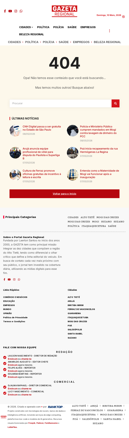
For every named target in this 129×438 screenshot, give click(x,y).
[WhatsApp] (21, 11)
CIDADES (14, 42)
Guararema (115, 410)
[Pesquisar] (115, 103)
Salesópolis (90, 419)
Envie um (13, 358)
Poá (75, 419)
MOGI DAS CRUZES (108, 217)
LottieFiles (12, 427)
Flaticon (40, 423)
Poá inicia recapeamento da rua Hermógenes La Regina (99, 150)
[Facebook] (5, 11)
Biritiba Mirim (112, 405)
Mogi (95, 221)
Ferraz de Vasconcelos (87, 410)
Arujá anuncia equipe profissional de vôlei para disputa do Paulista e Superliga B (41, 153)
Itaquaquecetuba (83, 414)
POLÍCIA (48, 42)
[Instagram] (16, 11)
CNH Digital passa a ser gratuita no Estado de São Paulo (42, 128)
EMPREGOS (81, 42)
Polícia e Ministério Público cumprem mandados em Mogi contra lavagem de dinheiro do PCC (98, 131)
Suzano (106, 221)
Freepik (31, 423)
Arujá (94, 405)
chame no (26, 358)
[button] (123, 16)
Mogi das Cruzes (79, 221)
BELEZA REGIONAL (107, 42)
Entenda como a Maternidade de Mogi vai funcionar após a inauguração (99, 174)
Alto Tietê (87, 217)
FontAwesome (51, 423)
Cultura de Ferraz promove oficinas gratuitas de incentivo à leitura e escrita (42, 174)
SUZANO (119, 221)
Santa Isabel (112, 419)
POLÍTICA (32, 42)
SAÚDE (64, 42)
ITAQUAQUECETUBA (94, 226)
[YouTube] (10, 11)
